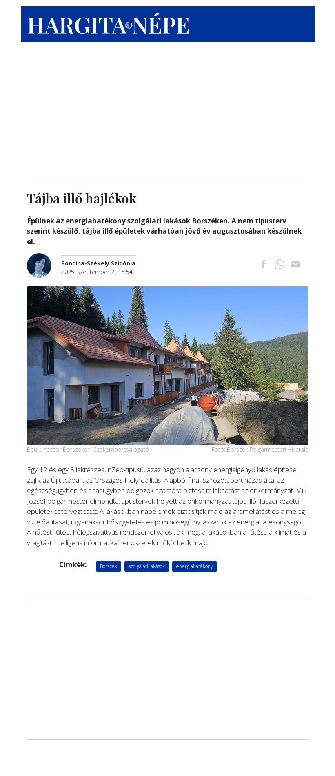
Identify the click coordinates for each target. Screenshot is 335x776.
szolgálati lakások (147, 566)
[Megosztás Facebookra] (263, 265)
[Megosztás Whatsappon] (279, 265)
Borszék (108, 566)
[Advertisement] (167, 108)
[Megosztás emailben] (295, 265)
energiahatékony (194, 566)
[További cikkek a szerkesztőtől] (44, 257)
